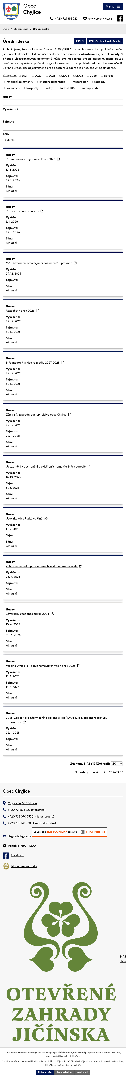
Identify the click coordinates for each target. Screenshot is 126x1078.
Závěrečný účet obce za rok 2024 (30, 614)
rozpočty (33, 88)
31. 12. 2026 (13, 332)
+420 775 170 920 (19, 823)
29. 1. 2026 (13, 180)
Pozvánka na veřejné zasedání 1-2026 (33, 159)
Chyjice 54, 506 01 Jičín (22, 803)
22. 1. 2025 (13, 732)
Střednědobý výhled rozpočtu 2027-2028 (35, 362)
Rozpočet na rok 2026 (22, 310)
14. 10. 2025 (13, 477)
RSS (80, 41)
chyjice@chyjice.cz (100, 18)
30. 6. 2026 (13, 635)
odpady (100, 82)
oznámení (13, 88)
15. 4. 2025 (12, 676)
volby (49, 88)
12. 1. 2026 (12, 169)
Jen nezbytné (64, 1072)
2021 (24, 75)
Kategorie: (10, 75)
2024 (65, 75)
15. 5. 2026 (12, 687)
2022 (38, 75)
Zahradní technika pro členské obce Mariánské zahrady (44, 566)
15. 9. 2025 (12, 529)
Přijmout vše (45, 1072)
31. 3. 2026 (12, 488)
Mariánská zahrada (52, 82)
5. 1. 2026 (12, 221)
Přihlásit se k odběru (105, 41)
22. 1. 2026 (13, 232)
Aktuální (11, 191)
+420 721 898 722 (66, 18)
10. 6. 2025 (13, 624)
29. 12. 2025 (13, 273)
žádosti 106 (67, 88)
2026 (93, 75)
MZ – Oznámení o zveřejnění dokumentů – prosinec (41, 263)
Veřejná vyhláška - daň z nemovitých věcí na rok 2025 (43, 666)
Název (7, 96)
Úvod (6, 28)
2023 (52, 75)
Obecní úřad (21, 28)
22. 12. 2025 (13, 321)
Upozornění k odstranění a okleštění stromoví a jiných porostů (48, 466)
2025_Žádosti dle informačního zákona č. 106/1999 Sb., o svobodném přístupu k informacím (57, 720)
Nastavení (82, 1072)
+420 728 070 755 (19, 816)
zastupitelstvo (91, 88)
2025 (79, 75)
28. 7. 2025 (13, 577)
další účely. (75, 1056)
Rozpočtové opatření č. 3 (24, 211)
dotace (108, 75)
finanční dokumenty (20, 82)
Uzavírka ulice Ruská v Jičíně (26, 518)
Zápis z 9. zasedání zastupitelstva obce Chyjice (38, 414)
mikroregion (80, 82)
